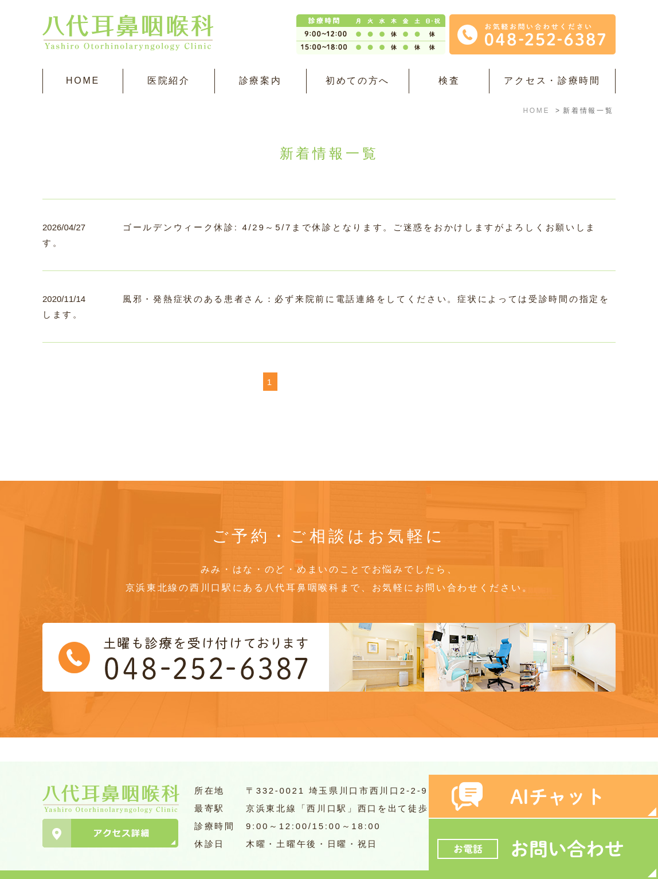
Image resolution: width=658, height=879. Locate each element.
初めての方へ (358, 80)
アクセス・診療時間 (552, 80)
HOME (83, 80)
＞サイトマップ (71, 864)
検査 (449, 80)
